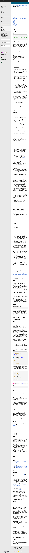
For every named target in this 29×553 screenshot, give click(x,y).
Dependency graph (3, 30)
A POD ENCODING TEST (16, 15)
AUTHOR (14, 25)
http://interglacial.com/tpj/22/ (20, 474)
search (2, 38)
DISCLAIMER (15, 24)
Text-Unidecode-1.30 (22, 5)
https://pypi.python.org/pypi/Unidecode (20, 461)
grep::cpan (18, 547)
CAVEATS (14, 19)
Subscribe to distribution (5, 35)
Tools (15, 548)
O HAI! (14, 26)
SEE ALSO (14, 22)
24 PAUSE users (3, 53)
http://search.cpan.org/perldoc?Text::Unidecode (20, 274)
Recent (22, 547)
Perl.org (20, 548)
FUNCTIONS (14, 13)
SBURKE (2, 62)
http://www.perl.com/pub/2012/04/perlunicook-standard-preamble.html (20, 485)
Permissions (3, 34)
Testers (3, 18)
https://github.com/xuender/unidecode (21, 467)
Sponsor (15, 547)
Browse (3, 11)
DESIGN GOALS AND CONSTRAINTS (18, 14)
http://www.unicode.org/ (22, 486)
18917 (4, 18)
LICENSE (14, 23)
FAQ (24, 547)
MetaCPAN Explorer (4, 33)
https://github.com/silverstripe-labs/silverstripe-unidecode (19, 462)
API (17, 548)
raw (4, 10)
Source (3, 10)
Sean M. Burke (3, 59)
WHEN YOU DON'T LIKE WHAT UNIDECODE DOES (19, 18)
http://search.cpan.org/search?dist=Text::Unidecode (17, 302)
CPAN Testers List (3, 29)
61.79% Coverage (4, 20)
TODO (14, 16)
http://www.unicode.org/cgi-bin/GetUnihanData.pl (17, 489)
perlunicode (22, 424)
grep (2, 41)
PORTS (14, 21)
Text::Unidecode (16, 35)
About (12, 547)
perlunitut (14, 425)
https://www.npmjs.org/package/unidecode (20, 466)
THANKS (14, 20)
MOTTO (14, 17)
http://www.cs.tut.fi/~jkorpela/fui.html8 (18, 477)
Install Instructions (4, 36)
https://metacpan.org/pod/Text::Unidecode (19, 273)
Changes (3, 12)
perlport (24, 157)
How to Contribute (4, 15)
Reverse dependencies (3, 28)
